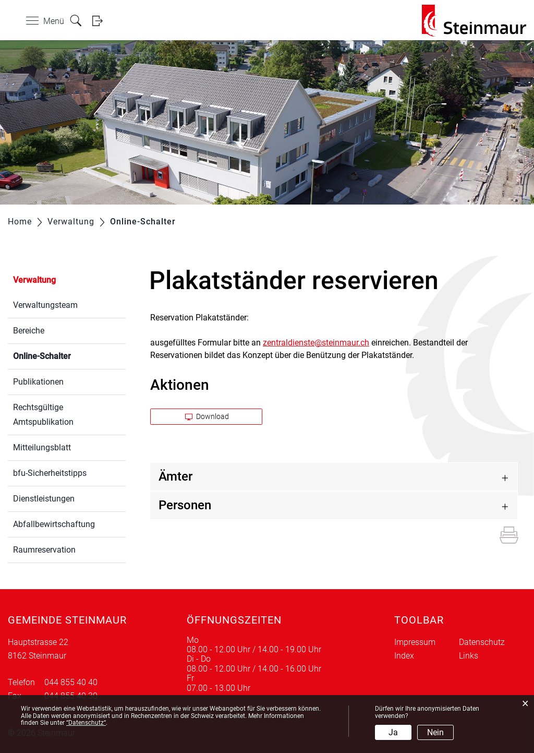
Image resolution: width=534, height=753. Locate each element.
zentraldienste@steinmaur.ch (316, 343)
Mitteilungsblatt (42, 447)
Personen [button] (185, 505)
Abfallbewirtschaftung (54, 524)
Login (100, 20)
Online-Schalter (66, 355)
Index (404, 656)
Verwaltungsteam (45, 305)
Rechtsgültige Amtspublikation (43, 414)
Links (468, 656)
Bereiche (28, 331)
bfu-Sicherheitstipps (50, 473)
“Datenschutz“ (86, 722)
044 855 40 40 (71, 682)
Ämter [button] (175, 476)
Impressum (414, 642)
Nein (435, 732)
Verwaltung (34, 280)
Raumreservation (44, 550)
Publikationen (38, 382)
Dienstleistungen (44, 499)
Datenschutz (482, 642)
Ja (393, 732)
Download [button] (207, 416)
